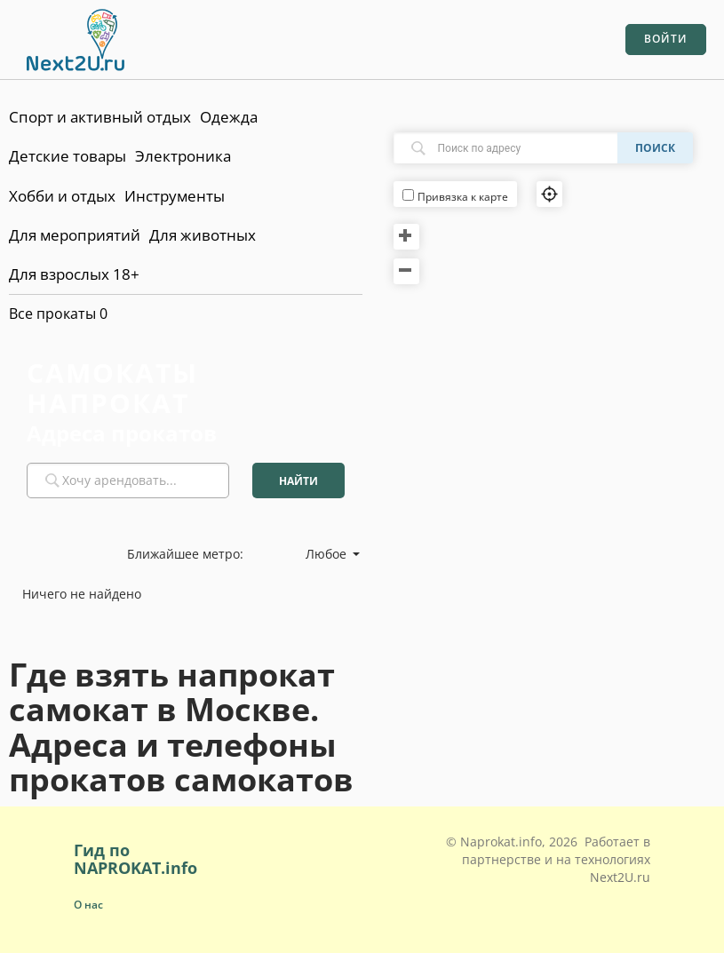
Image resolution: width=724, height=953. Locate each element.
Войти (666, 38)
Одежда (229, 117)
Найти (298, 480)
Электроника (183, 156)
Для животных (202, 235)
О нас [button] (88, 904)
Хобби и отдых (62, 196)
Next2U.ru (620, 877)
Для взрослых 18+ (74, 274)
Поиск (655, 147)
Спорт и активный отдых (100, 117)
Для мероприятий (74, 235)
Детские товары (67, 156)
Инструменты (174, 196)
